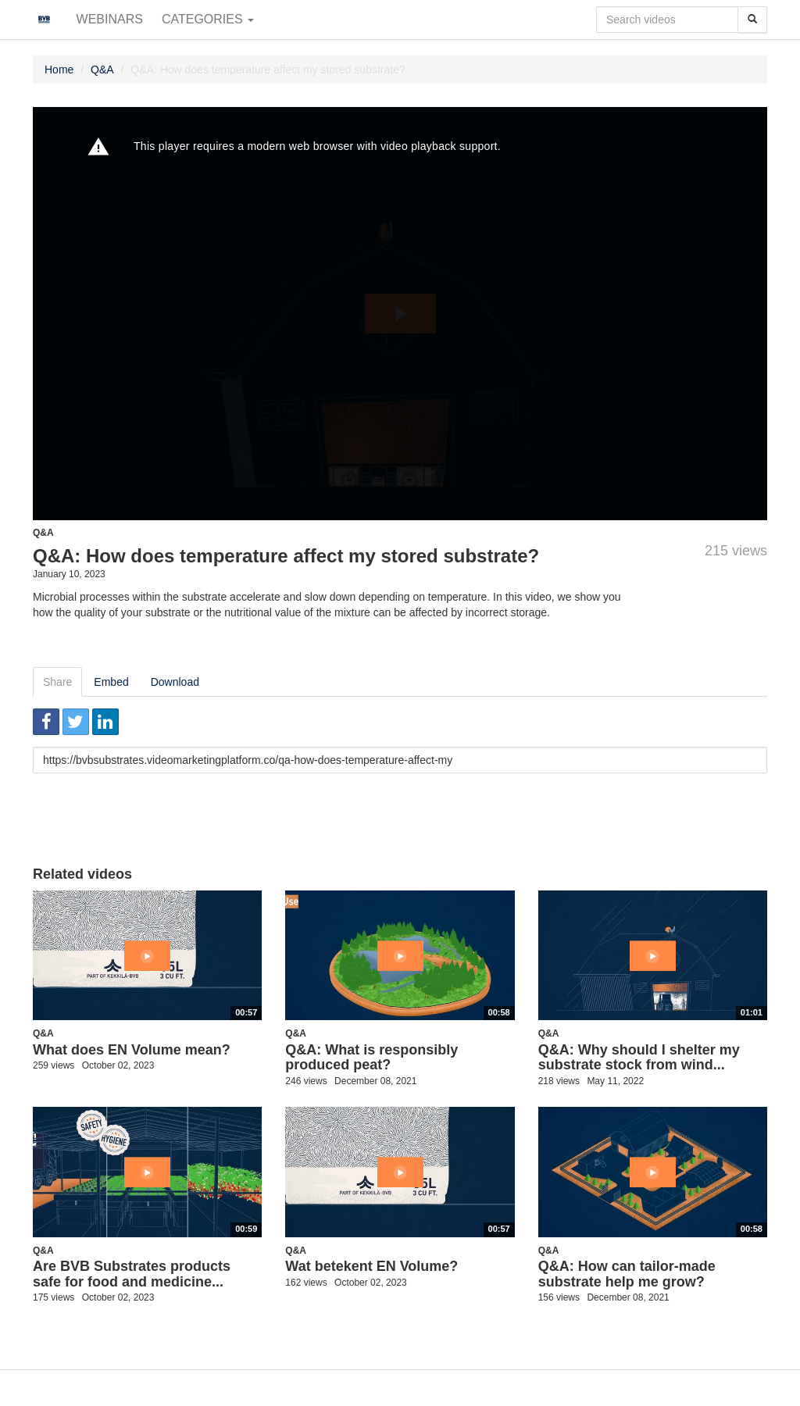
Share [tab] (57, 682)
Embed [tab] (111, 682)
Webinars (110, 19)
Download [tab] (175, 682)
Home (59, 69)
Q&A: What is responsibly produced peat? (371, 1057)
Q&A (102, 69)
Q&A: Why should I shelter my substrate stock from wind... (639, 1057)
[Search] (752, 19)
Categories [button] (208, 19)
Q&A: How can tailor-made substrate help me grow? (627, 1274)
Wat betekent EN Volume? (371, 1266)
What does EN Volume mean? (131, 1050)
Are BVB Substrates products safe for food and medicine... (131, 1274)
